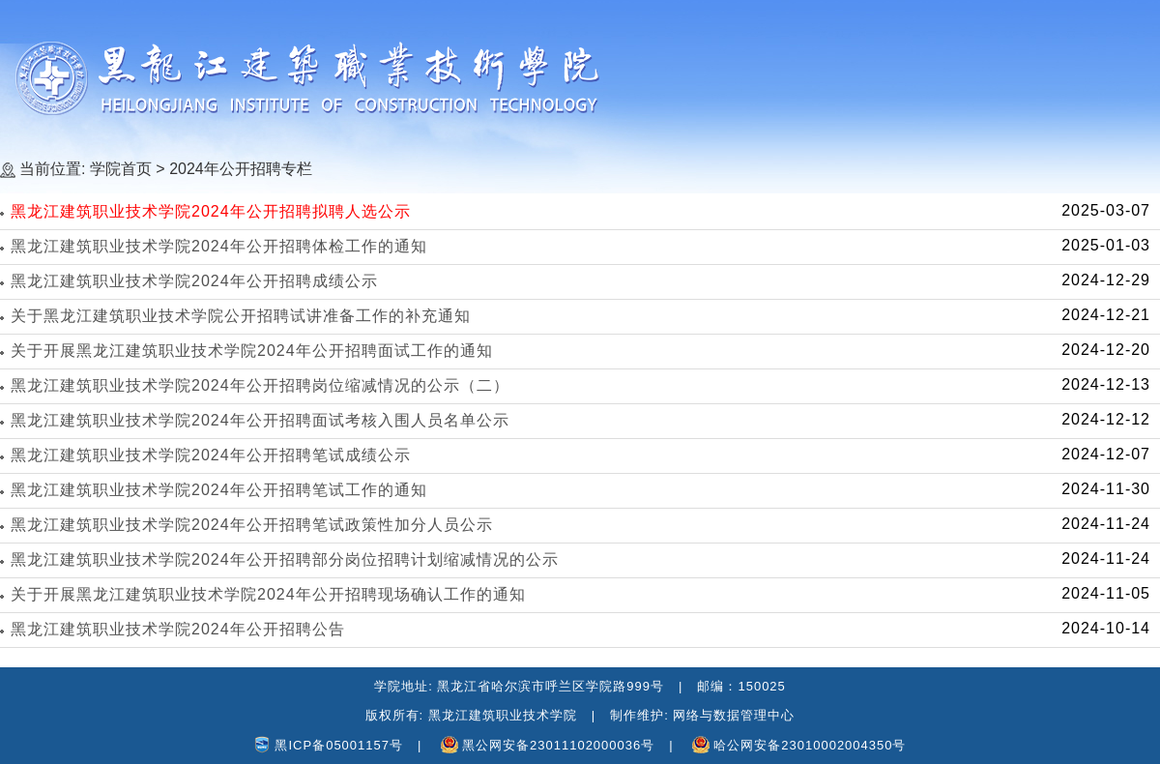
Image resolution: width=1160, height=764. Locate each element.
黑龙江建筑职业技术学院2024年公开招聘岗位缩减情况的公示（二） (260, 385)
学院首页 (121, 169)
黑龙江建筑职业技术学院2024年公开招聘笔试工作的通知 (219, 490)
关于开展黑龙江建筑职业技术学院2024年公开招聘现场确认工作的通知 (268, 594)
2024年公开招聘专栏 (240, 169)
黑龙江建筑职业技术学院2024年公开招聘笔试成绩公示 (211, 455)
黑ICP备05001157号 (339, 745)
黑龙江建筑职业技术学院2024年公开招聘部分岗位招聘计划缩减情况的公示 (285, 559)
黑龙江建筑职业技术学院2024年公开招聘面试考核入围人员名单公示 (260, 420)
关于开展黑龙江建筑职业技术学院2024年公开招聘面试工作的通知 (252, 350)
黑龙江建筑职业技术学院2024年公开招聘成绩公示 (194, 281)
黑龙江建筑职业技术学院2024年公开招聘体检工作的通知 (219, 246)
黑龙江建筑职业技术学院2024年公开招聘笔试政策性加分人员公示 (252, 524)
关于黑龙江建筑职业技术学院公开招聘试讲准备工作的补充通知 (241, 316)
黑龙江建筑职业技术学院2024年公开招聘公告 (178, 629)
